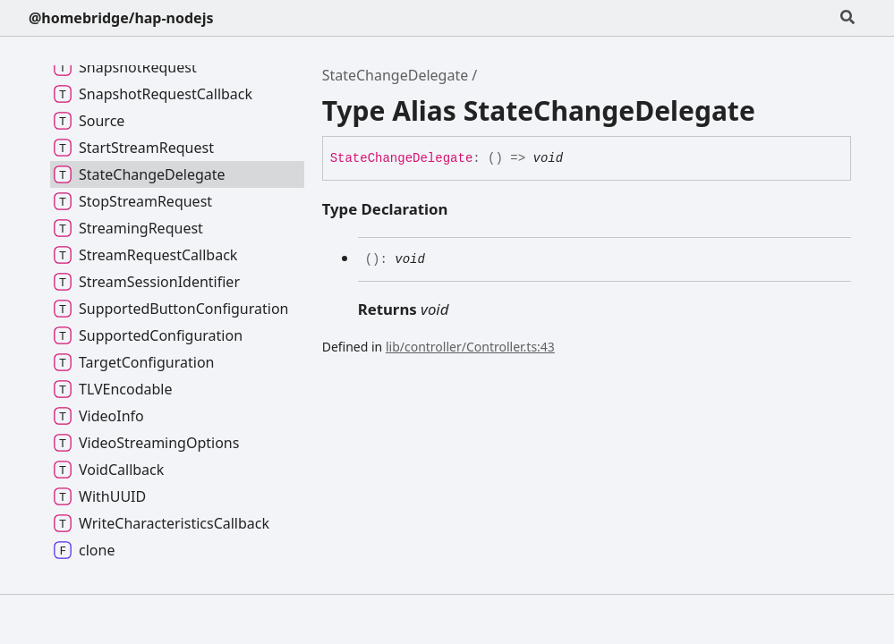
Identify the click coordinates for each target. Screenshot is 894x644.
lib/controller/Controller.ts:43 (470, 346)
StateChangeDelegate (395, 75)
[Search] (847, 18)
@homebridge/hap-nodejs (121, 18)
